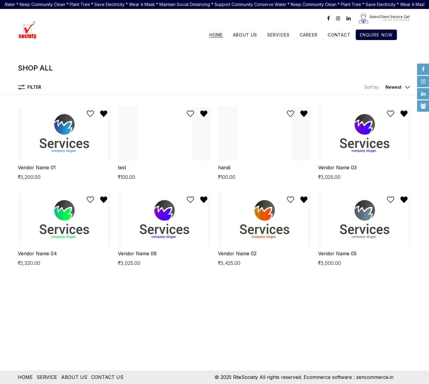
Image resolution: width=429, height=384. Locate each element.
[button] (387, 87)
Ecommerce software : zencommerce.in (349, 377)
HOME (25, 377)
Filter (29, 87)
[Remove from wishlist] (104, 114)
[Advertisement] (196, 329)
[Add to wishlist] (90, 114)
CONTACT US (107, 377)
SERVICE (47, 377)
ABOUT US (74, 377)
